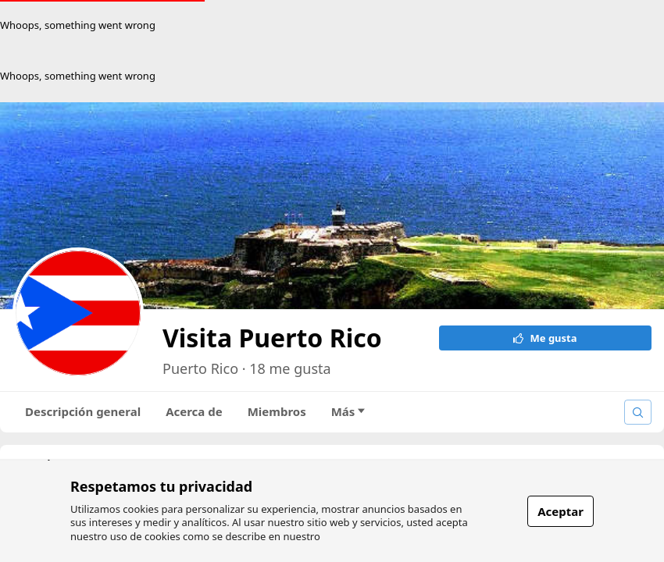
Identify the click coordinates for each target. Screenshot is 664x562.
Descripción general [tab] (83, 411)
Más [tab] (348, 411)
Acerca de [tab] (194, 411)
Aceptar (560, 511)
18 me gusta (289, 368)
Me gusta (545, 337)
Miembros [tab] (277, 411)
